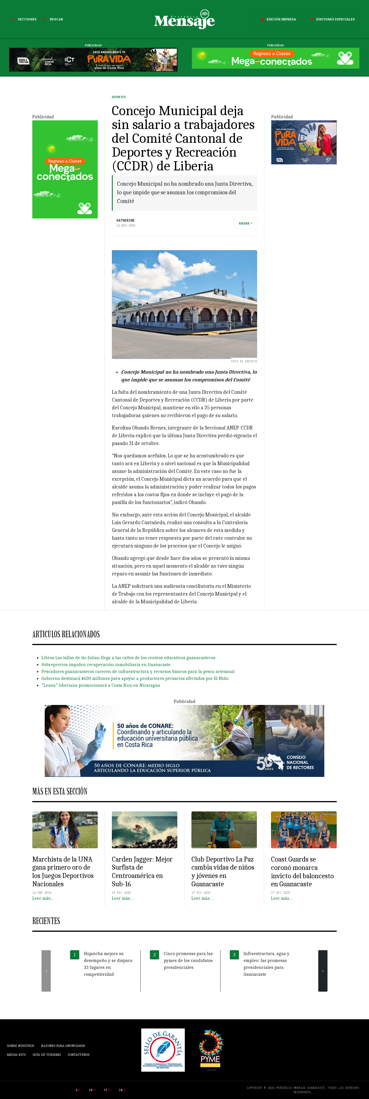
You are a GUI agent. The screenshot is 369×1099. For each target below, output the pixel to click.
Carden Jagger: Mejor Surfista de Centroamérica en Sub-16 (142, 871)
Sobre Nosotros (20, 1046)
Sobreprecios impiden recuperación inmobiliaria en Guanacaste (106, 664)
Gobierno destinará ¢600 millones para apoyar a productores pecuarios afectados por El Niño (135, 678)
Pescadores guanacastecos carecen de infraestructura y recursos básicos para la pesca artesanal (138, 671)
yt (106, 1090)
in (121, 1090)
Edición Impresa (277, 19)
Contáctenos (78, 1055)
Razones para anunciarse (63, 1046)
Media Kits (16, 1055)
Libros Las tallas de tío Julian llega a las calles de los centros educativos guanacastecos (128, 657)
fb (91, 1090)
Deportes (119, 97)
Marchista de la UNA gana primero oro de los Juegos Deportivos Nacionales (63, 871)
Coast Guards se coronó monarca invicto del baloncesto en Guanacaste (302, 871)
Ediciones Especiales (331, 19)
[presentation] (46, 971)
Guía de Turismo (47, 1055)
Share (244, 223)
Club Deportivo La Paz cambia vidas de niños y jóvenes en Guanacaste (222, 871)
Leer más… (43, 898)
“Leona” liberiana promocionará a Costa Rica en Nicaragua (101, 685)
